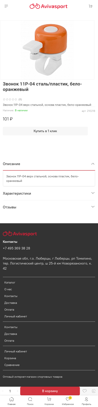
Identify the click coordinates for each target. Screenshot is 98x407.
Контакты (10, 296)
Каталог (9, 282)
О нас (8, 289)
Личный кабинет (15, 316)
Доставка (10, 303)
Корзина (10, 358)
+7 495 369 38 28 (16, 248)
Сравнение (12, 365)
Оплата (9, 309)
